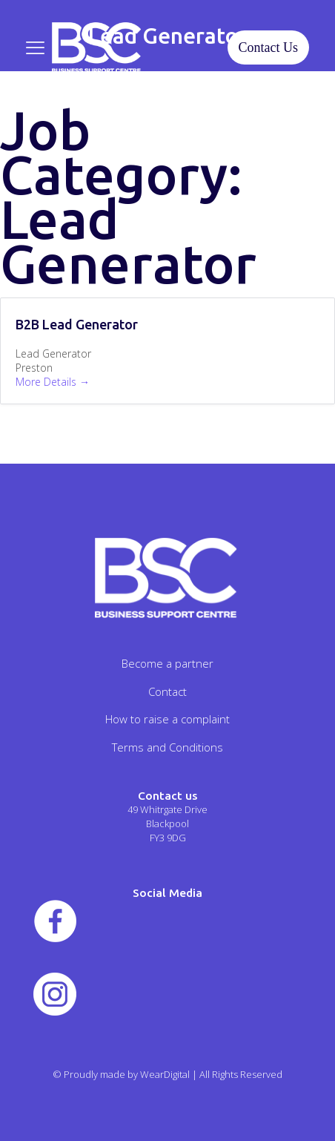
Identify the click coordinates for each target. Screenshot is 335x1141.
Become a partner (167, 663)
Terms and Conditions (167, 747)
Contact (167, 691)
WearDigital (165, 1074)
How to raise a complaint (167, 718)
